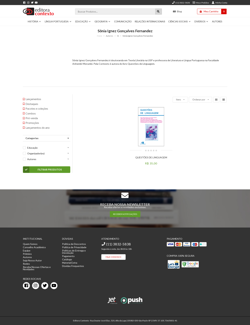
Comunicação (123, 21)
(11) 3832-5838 (181, 2)
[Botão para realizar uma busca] (158, 11)
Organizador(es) (36, 153)
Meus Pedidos (200, 2)
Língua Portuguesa (58, 21)
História (34, 21)
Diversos (201, 21)
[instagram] (35, 285)
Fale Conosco (113, 257)
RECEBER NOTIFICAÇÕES (125, 214)
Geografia (103, 21)
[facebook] (26, 285)
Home (99, 36)
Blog (177, 11)
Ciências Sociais (179, 21)
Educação (83, 21)
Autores (217, 21)
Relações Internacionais (150, 21)
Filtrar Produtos (42, 169)
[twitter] (44, 285)
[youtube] (53, 285)
